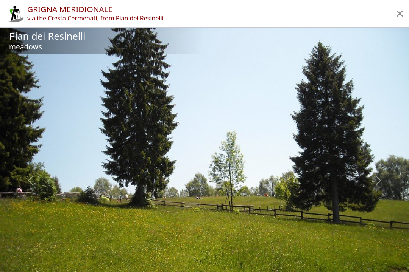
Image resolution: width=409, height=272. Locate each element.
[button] (400, 14)
